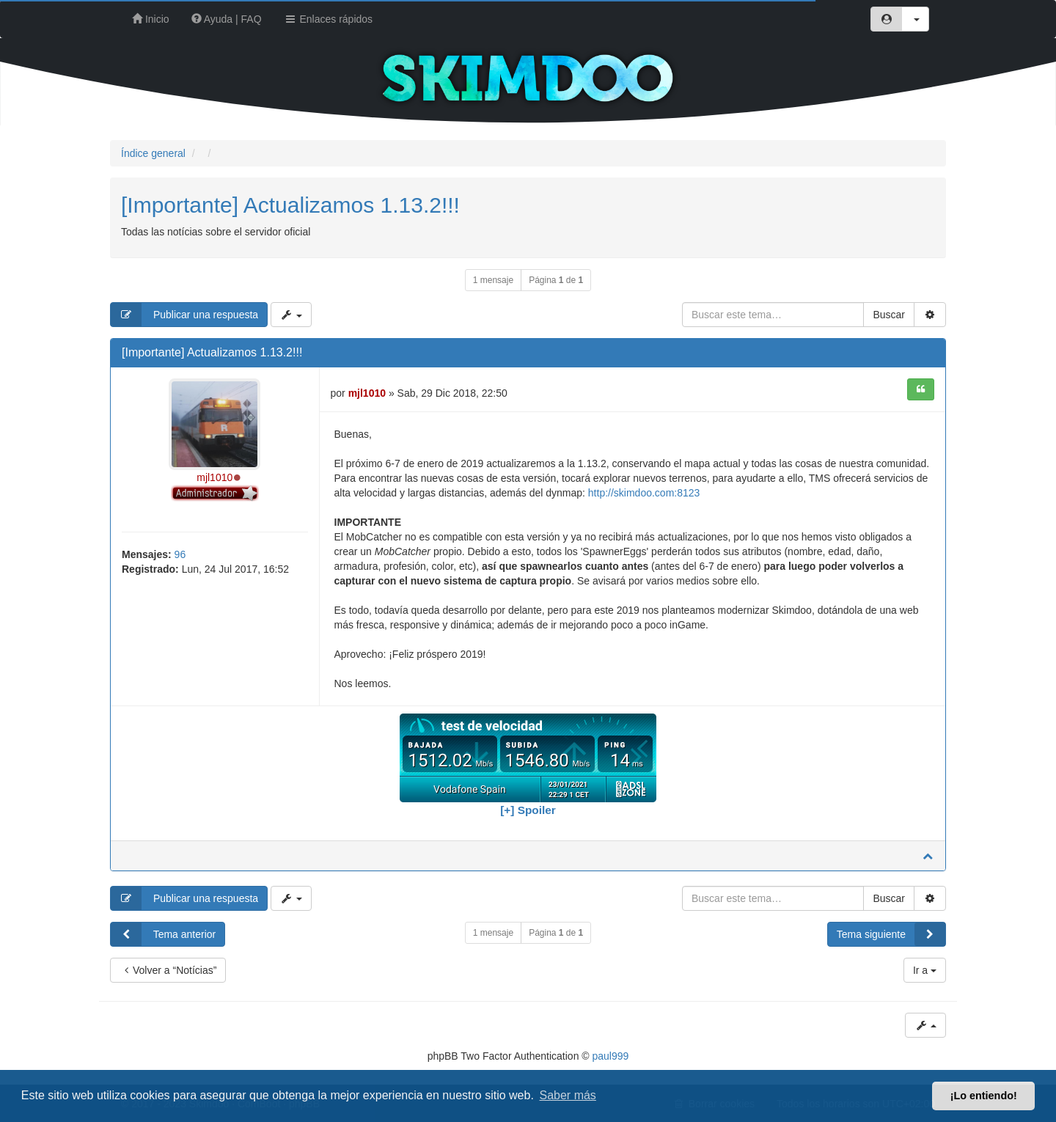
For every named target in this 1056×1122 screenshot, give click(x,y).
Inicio (150, 19)
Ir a (924, 970)
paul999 (611, 1056)
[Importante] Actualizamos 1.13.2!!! (290, 205)
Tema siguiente (891, 934)
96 (180, 554)
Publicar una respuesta (184, 314)
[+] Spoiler (528, 810)
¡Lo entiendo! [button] (983, 1095)
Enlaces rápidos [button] (328, 19)
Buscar (889, 314)
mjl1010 (214, 477)
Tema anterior (163, 934)
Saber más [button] (568, 1095)
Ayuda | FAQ (226, 19)
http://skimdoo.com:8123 (644, 493)
